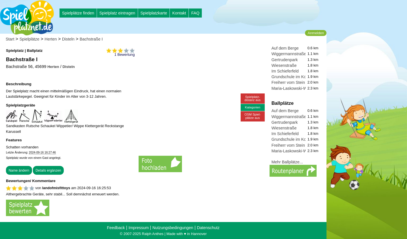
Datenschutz (208, 227)
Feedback (116, 227)
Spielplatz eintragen (117, 13)
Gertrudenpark (285, 59)
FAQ (195, 13)
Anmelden (316, 33)
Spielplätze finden (78, 13)
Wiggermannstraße (289, 54)
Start (10, 39)
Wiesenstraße (284, 65)
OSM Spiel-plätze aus (253, 116)
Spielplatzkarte (153, 13)
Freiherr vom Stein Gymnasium (300, 82)
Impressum (138, 227)
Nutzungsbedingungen (172, 227)
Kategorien (252, 107)
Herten (50, 39)
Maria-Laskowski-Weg (291, 88)
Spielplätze (29, 39)
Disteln (68, 39)
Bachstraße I (91, 39)
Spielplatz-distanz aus (253, 98)
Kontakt (179, 13)
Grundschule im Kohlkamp (295, 76)
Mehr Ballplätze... (287, 162)
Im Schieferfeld (285, 71)
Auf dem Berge (285, 48)
